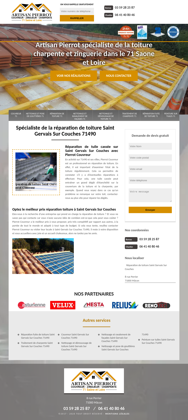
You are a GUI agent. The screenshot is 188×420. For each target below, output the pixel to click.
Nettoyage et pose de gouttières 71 (35, 114)
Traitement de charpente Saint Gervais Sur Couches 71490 (37, 344)
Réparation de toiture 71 (57, 114)
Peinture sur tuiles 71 (170, 114)
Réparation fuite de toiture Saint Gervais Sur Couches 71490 (38, 336)
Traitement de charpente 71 (129, 114)
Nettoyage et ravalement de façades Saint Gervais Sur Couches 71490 (116, 338)
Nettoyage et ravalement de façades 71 (79, 116)
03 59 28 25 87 (119, 7)
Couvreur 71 (16, 114)
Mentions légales (117, 413)
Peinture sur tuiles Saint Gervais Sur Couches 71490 (158, 341)
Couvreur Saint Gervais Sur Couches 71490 (75, 336)
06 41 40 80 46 (119, 15)
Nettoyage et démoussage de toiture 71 (106, 116)
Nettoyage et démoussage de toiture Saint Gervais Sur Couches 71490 (76, 346)
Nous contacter (118, 76)
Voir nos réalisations (74, 76)
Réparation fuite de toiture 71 (151, 114)
